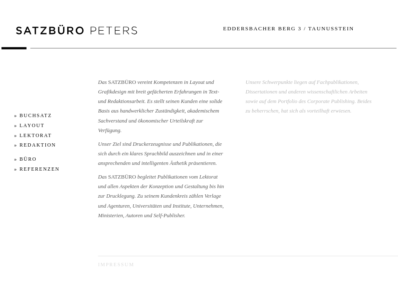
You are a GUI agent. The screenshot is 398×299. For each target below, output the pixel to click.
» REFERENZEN (37, 169)
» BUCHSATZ (33, 115)
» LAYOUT (29, 125)
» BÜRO (25, 159)
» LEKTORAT (33, 135)
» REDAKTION (35, 145)
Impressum (116, 264)
